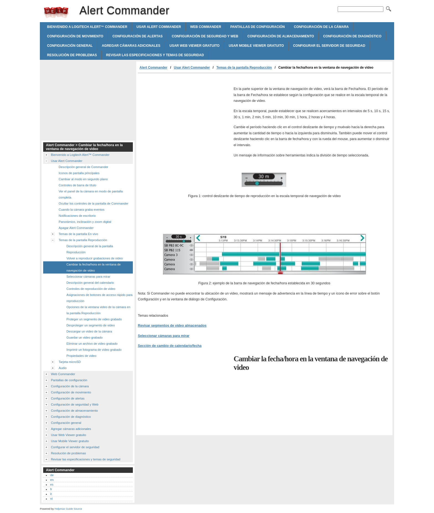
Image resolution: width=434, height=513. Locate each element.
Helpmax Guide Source (68, 508)
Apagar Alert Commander (76, 228)
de (51, 475)
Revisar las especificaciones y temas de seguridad (155, 55)
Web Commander (205, 27)
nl (51, 498)
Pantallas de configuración (257, 27)
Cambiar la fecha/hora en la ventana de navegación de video (93, 267)
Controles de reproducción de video (90, 288)
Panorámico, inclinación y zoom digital (85, 221)
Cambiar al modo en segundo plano (83, 179)
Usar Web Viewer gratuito (194, 46)
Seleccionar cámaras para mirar (163, 336)
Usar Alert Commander (158, 27)
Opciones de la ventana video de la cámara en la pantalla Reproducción (98, 310)
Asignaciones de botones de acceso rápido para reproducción (99, 298)
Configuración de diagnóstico (352, 36)
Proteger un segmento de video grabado (94, 319)
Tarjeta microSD (70, 362)
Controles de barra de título (77, 185)
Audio (63, 368)
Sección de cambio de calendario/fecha (170, 346)
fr (51, 489)
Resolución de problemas (72, 55)
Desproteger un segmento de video (90, 325)
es (51, 484)
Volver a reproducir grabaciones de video (94, 258)
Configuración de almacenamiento (280, 36)
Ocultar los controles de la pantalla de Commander (93, 203)
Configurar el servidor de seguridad (329, 46)
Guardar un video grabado (84, 337)
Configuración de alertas (137, 36)
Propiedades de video (81, 355)
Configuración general (70, 46)
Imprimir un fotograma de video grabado (94, 349)
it (51, 494)
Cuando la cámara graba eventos (81, 209)
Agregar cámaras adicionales (131, 46)
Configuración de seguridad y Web (205, 36)
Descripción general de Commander (83, 167)
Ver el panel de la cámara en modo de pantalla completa (91, 194)
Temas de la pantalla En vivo (78, 234)
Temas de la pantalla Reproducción (244, 67)
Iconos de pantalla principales (79, 173)
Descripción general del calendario (90, 282)
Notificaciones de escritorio (77, 215)
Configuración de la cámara (321, 27)
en (51, 479)
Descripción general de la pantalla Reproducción (89, 249)
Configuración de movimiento (75, 36)
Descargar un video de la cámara (89, 331)
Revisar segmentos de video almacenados (172, 326)
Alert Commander (56, 12)
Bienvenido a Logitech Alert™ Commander (87, 27)
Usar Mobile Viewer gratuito (256, 46)
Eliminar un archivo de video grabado (92, 343)
